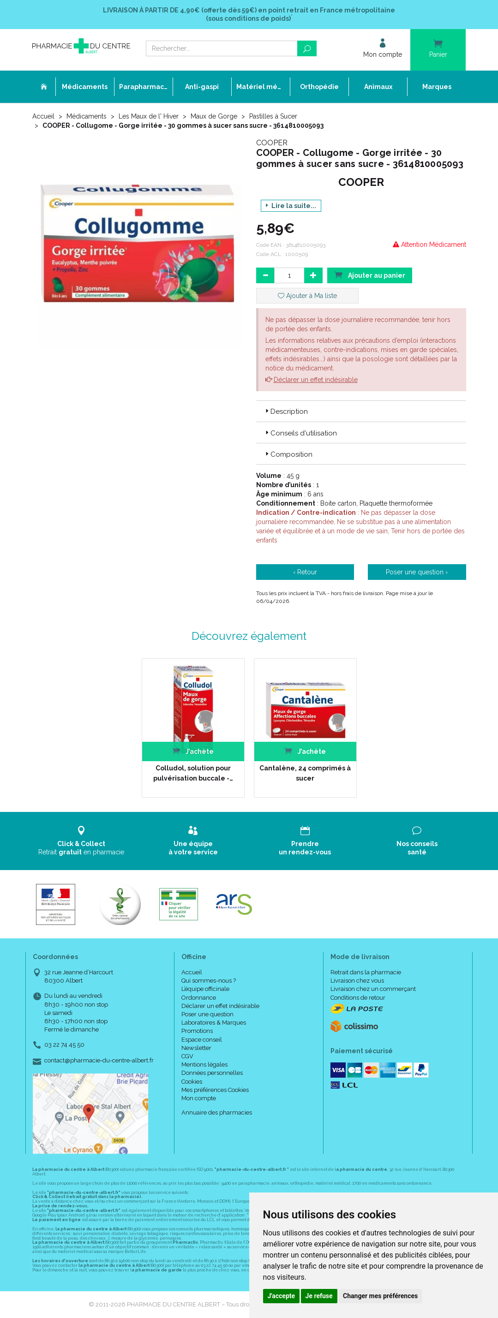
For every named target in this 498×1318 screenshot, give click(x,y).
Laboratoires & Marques (213, 1022)
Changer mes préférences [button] (380, 1296)
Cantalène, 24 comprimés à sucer (305, 773)
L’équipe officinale (205, 988)
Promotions (197, 1030)
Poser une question (207, 1014)
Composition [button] (288, 454)
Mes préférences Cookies (215, 1089)
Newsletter (196, 1047)
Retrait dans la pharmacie (365, 972)
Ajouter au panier (370, 274)
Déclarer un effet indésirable (316, 379)
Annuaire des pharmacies (216, 1112)
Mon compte (198, 1098)
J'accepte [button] (281, 1296)
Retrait (81, 841)
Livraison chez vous (357, 980)
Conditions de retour (357, 997)
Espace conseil (201, 1039)
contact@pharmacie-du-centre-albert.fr (99, 1060)
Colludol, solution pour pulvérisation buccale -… (193, 773)
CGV (187, 1056)
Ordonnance (198, 997)
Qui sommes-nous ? (208, 980)
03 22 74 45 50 (64, 1044)
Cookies (191, 1081)
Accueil (43, 116)
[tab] (361, 411)
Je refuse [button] (319, 1296)
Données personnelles (212, 1072)
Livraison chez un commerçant (373, 988)
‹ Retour (305, 572)
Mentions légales (204, 1064)
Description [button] (286, 411)
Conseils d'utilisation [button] (300, 433)
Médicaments (86, 116)
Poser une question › (417, 572)
